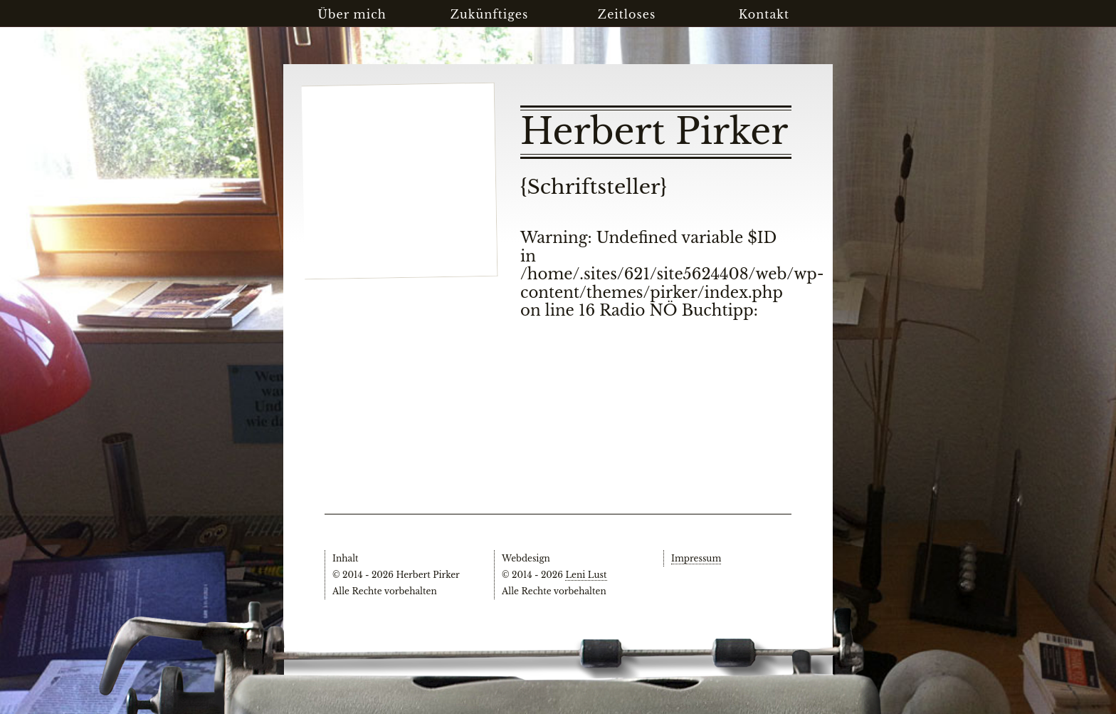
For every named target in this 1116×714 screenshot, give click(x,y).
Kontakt (764, 14)
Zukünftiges (490, 14)
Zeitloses (627, 14)
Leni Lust (585, 574)
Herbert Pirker (654, 132)
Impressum (696, 558)
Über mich (351, 14)
